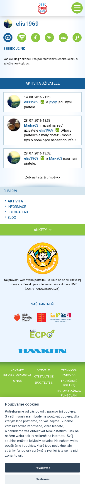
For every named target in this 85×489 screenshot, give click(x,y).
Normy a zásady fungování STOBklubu (69, 395)
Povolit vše (42, 468)
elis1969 (46, 130)
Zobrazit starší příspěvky (42, 177)
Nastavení (43, 479)
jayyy (53, 102)
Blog (12, 218)
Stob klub (42, 8)
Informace (17, 207)
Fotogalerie (18, 212)
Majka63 (55, 158)
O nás (17, 380)
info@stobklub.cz (17, 374)
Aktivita (15, 201)
